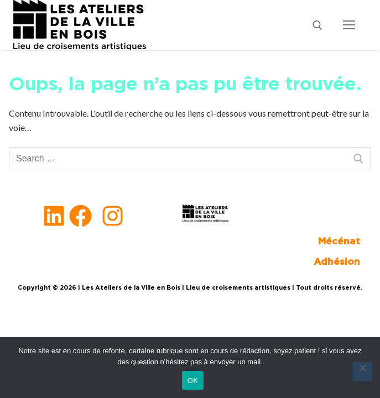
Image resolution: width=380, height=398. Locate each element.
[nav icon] (349, 25)
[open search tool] (317, 25)
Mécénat (339, 241)
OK (193, 380)
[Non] (362, 371)
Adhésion (337, 261)
